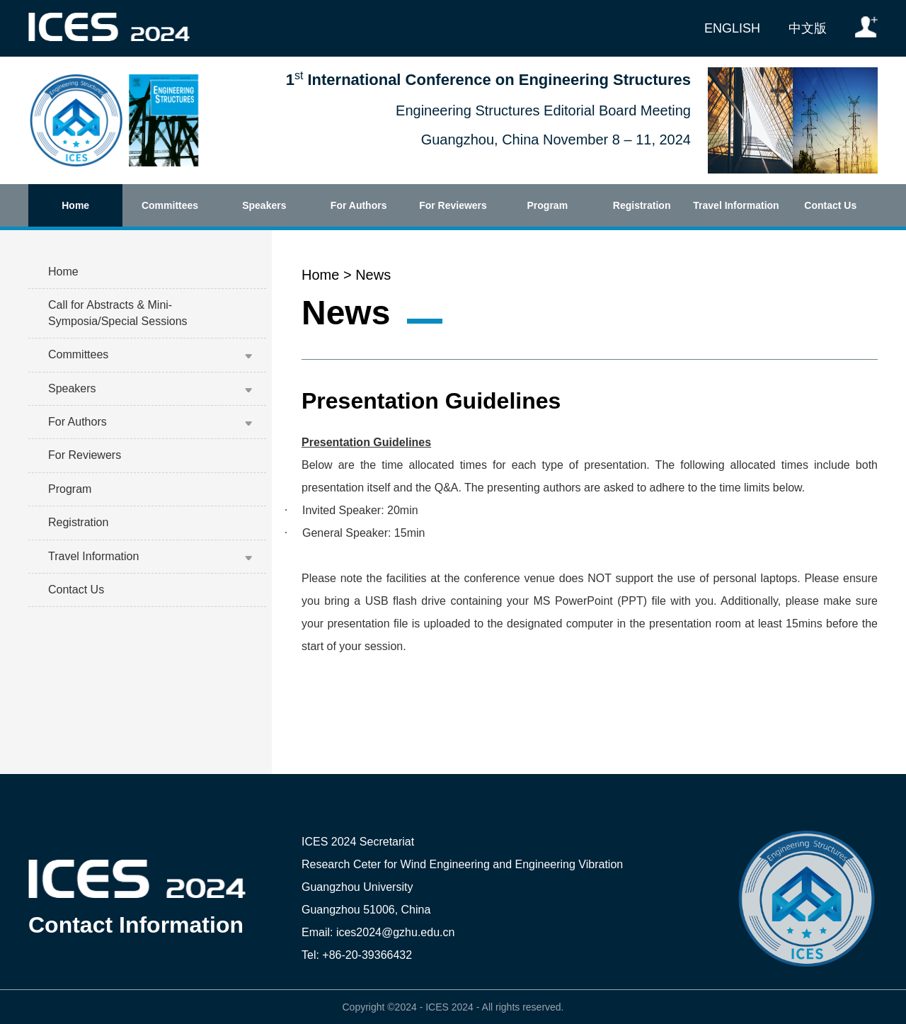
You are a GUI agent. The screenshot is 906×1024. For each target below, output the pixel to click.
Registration (642, 205)
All (487, 1007)
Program (547, 205)
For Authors (359, 205)
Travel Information (736, 205)
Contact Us (830, 205)
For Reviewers (453, 205)
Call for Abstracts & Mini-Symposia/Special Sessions (118, 312)
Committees (170, 205)
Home (75, 205)
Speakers (264, 205)
